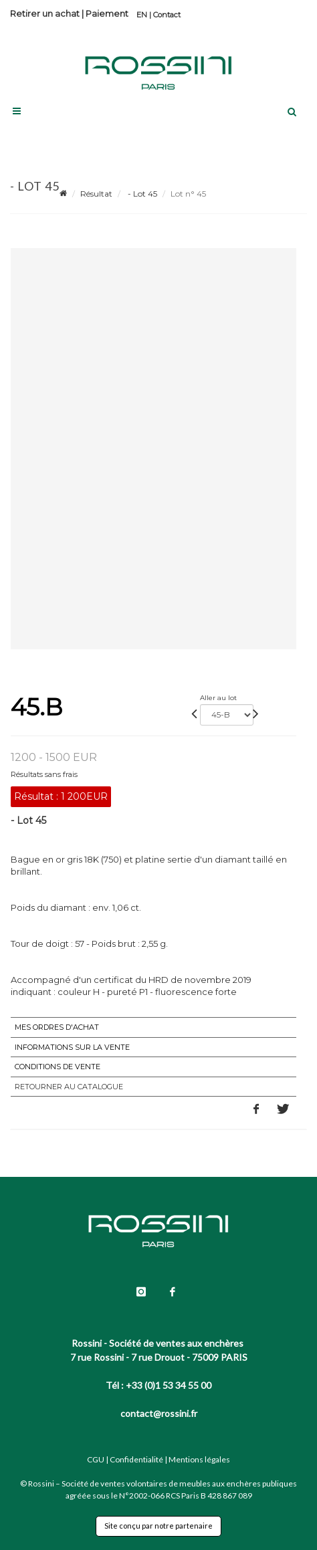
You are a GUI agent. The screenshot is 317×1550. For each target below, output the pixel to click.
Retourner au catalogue (69, 1086)
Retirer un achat (45, 13)
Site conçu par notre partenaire (158, 1525)
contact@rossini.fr (158, 1413)
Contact (167, 14)
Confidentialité (136, 1459)
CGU (95, 1459)
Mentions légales (199, 1459)
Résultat (96, 194)
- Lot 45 (141, 194)
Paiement (107, 13)
